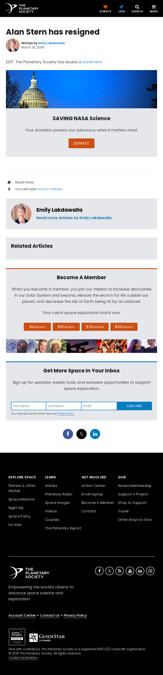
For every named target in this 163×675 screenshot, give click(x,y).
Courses (52, 519)
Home (43, 189)
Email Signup (92, 494)
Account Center (22, 615)
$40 (124, 326)
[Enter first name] (28, 406)
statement (92, 62)
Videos (51, 511)
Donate (81, 143)
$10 (66, 326)
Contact (89, 511)
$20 (95, 326)
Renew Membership (135, 485)
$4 (37, 326)
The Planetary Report (63, 528)
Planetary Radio (58, 494)
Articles (57, 189)
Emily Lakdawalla (60, 209)
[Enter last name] (64, 406)
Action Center (93, 485)
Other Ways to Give (135, 519)
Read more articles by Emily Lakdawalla (74, 217)
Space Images (57, 502)
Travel (123, 511)
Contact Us (50, 615)
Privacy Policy (65, 413)
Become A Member (98, 502)
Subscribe (134, 406)
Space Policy (19, 516)
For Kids (14, 524)
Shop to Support (132, 502)
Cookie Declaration (23, 657)
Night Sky (16, 507)
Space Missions (21, 499)
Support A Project (133, 494)
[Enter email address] (99, 406)
